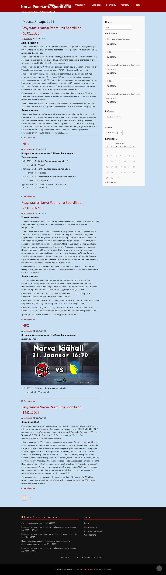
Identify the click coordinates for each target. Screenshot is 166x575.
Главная (51, 4)
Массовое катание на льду (118, 39)
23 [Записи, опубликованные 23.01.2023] (107, 172)
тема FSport (89, 569)
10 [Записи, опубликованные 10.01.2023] (112, 161)
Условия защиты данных (94, 557)
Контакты (125, 4)
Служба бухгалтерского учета (41, 517)
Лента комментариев (93, 531)
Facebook (64, 557)
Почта (75, 557)
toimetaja (28, 38)
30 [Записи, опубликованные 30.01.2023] (107, 178)
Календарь (96, 4)
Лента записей (90, 527)
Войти (86, 523)
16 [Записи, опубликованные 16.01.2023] (107, 167)
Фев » (113, 182)
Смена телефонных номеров (33, 523)
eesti (138, 4)
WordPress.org (90, 535)
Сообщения (65, 4)
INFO (25, 143)
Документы (111, 4)
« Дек (107, 182)
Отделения (80, 4)
